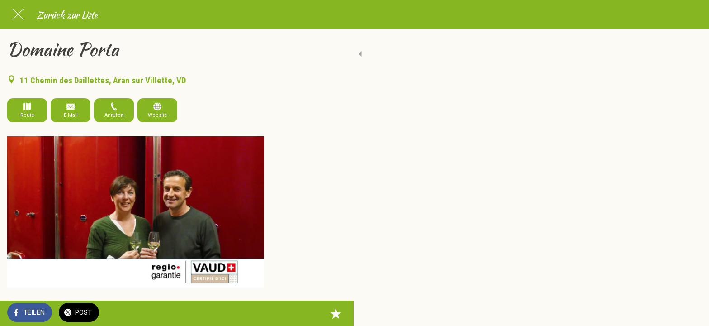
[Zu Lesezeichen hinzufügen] (253, 313)
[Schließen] (18, 14)
